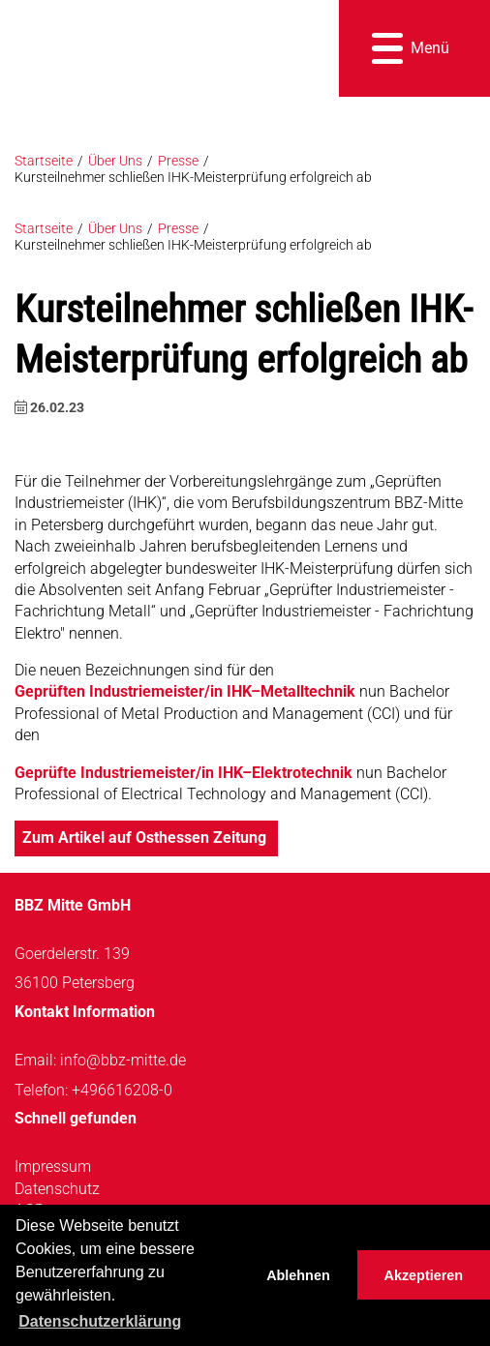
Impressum (53, 1166)
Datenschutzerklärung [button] (99, 1321)
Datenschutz (57, 1189)
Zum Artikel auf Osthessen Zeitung (146, 837)
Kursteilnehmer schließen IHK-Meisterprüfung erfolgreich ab (193, 177)
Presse (178, 161)
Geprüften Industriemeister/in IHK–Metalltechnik (185, 691)
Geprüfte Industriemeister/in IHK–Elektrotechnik (183, 772)
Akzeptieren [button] (424, 1275)
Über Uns (115, 161)
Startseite (44, 161)
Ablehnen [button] (298, 1275)
